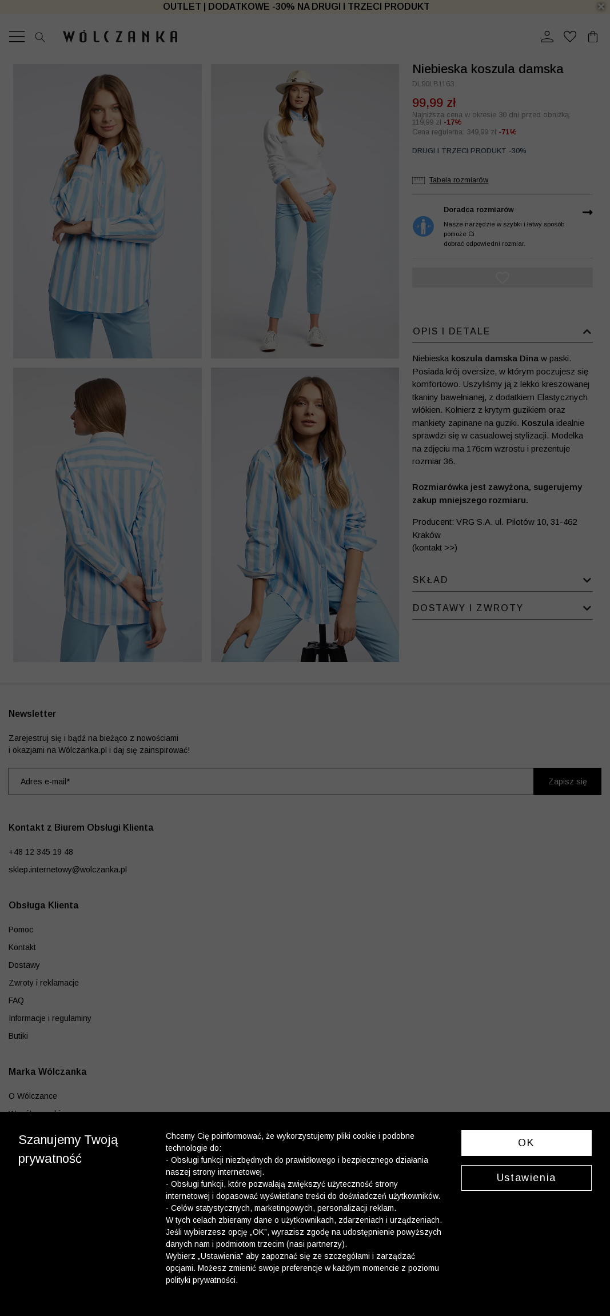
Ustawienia (526, 1177)
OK (526, 1142)
